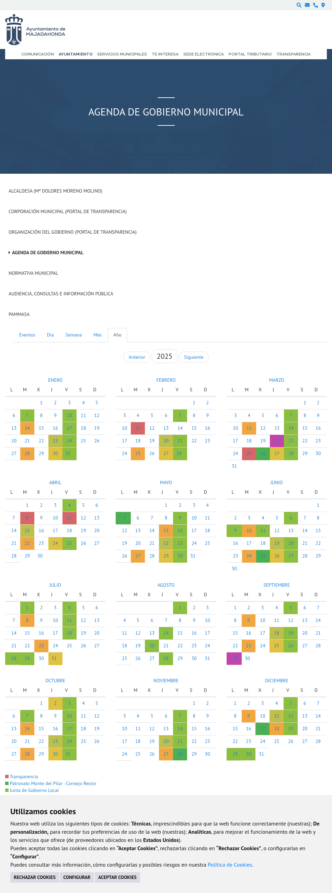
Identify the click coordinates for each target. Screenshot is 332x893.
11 (83, 415)
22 (41, 441)
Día (50, 335)
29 (41, 453)
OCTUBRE (55, 680)
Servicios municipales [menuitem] (122, 54)
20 (13, 441)
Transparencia (21, 776)
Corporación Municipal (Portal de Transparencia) (68, 211)
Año (117, 335)
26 (96, 441)
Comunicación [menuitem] (37, 54)
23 (55, 441)
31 (68, 453)
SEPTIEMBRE (276, 585)
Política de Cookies (230, 864)
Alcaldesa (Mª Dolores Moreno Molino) (55, 191)
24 (69, 441)
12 (96, 415)
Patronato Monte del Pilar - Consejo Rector (50, 783)
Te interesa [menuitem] (165, 54)
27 (13, 453)
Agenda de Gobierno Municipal (47, 252)
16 (55, 428)
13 (13, 428)
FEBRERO (165, 380)
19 (96, 428)
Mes (97, 335)
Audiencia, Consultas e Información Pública (61, 294)
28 (27, 453)
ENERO (55, 380)
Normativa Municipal (33, 273)
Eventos (27, 335)
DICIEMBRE (276, 680)
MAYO (166, 482)
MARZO (276, 380)
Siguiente (193, 357)
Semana (74, 335)
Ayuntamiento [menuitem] (76, 54)
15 (41, 428)
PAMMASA (19, 314)
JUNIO (277, 482)
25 (83, 441)
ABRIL (55, 482)
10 (69, 415)
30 (55, 453)
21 (27, 441)
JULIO (55, 585)
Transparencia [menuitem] (293, 54)
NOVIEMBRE (166, 680)
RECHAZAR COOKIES (35, 877)
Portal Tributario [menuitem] (250, 54)
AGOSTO (165, 585)
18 (83, 428)
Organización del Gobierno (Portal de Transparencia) (73, 232)
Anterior (136, 357)
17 (69, 428)
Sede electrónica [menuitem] (203, 54)
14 (27, 428)
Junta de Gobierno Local (32, 790)
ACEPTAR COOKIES (117, 877)
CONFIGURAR (76, 877)
